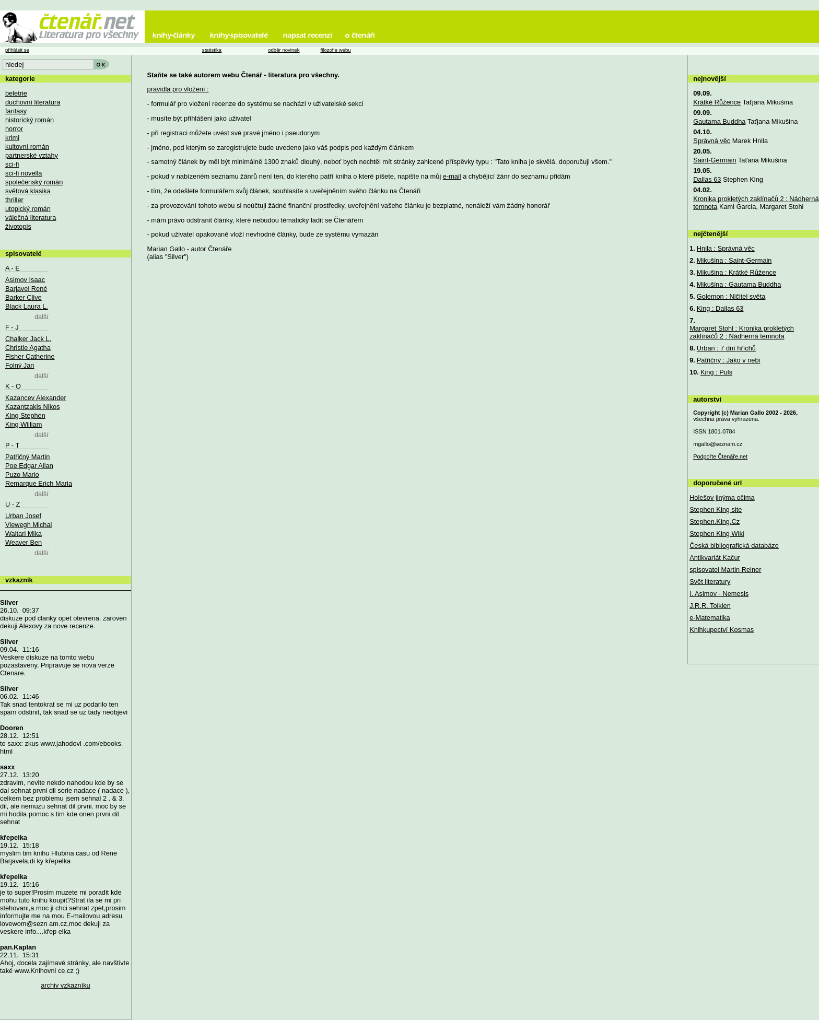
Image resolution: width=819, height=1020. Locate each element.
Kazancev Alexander (35, 398)
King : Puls (716, 372)
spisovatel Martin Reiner (725, 569)
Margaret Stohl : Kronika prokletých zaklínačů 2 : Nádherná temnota (741, 332)
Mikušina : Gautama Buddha (739, 284)
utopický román (28, 209)
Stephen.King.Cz (714, 521)
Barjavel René (26, 288)
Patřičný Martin (27, 457)
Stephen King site (715, 509)
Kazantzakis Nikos (32, 407)
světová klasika (28, 191)
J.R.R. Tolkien (710, 605)
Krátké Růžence (717, 102)
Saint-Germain (714, 160)
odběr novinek (283, 50)
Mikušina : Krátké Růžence (736, 272)
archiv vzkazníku (65, 985)
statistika (211, 50)
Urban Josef (23, 516)
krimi (12, 138)
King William (23, 424)
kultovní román (27, 146)
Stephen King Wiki (716, 533)
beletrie (16, 93)
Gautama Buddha (719, 121)
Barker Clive (23, 297)
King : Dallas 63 (720, 308)
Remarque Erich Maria (38, 483)
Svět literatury (709, 581)
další (41, 317)
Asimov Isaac (25, 280)
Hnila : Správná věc (726, 248)
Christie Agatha (28, 347)
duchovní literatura (32, 102)
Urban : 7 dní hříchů (726, 348)
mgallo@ (717, 444)
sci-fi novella (23, 173)
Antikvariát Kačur (714, 557)
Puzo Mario (22, 474)
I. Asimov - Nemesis (718, 593)
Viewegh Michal (28, 525)
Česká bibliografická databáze (734, 545)
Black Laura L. (26, 306)
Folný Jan (19, 365)
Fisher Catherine (30, 356)
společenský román (34, 182)
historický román (29, 120)
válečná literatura (30, 217)
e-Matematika (709, 618)
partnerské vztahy (31, 155)
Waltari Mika (23, 533)
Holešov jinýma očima (721, 497)
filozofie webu (335, 50)
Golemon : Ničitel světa (731, 296)
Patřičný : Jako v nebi (728, 360)
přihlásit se (17, 50)
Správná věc (711, 141)
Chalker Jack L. (28, 339)
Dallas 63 (707, 179)
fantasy (16, 111)
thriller (14, 200)
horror (14, 129)
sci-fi (12, 164)
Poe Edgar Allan (29, 466)
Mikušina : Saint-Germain (734, 260)
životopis (18, 226)
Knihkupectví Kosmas (721, 630)
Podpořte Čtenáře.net (720, 456)
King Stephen (25, 415)
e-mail (452, 176)
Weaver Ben (23, 542)
